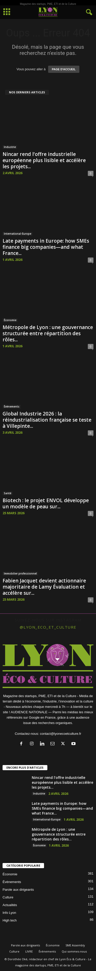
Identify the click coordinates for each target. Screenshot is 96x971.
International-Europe (17, 233)
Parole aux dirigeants (18, 889)
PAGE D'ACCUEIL (64, 69)
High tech (10, 920)
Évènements (11, 406)
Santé (7, 493)
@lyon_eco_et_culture (48, 627)
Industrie (10, 147)
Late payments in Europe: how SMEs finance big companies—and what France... (46, 246)
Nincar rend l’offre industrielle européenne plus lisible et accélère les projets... (44, 160)
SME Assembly (75, 945)
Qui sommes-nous (74, 951)
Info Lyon (9, 913)
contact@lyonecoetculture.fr (60, 734)
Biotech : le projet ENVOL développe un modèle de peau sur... (46, 503)
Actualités (10, 905)
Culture (8, 897)
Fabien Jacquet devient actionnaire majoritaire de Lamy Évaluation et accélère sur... (44, 586)
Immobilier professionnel (20, 573)
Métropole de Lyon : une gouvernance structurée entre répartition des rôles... (48, 333)
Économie (10, 320)
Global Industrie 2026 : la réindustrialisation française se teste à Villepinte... (47, 419)
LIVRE (29, 951)
